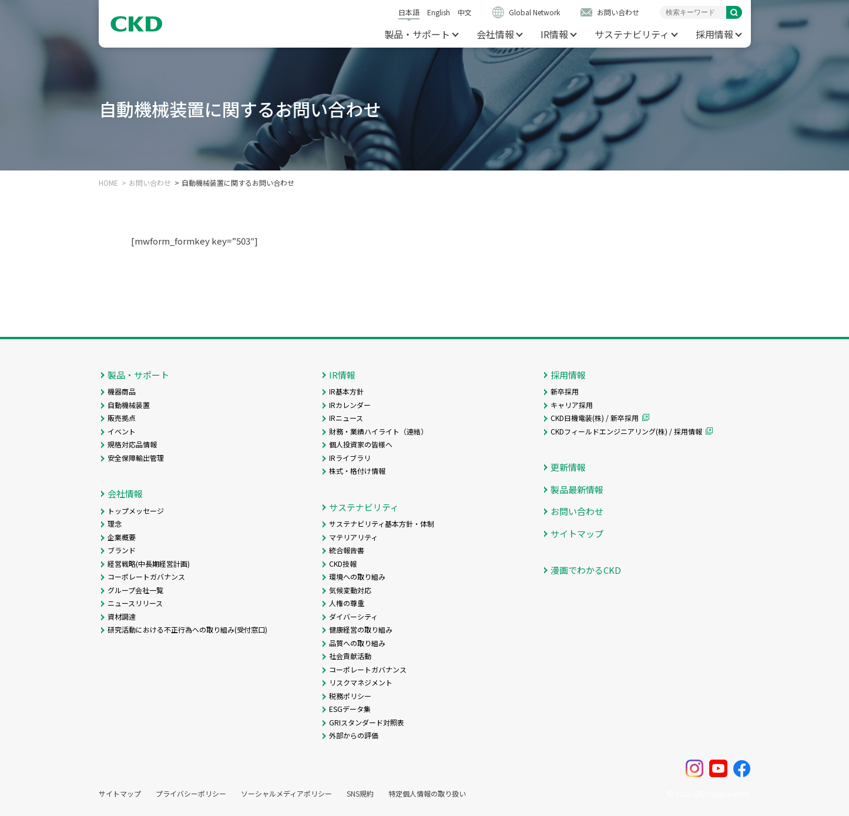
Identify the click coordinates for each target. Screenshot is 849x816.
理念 (115, 524)
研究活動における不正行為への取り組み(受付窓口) (187, 629)
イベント (122, 431)
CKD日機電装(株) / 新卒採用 (595, 418)
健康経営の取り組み (360, 629)
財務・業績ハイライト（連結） (378, 431)
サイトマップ (577, 533)
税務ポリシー (350, 696)
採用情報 (714, 34)
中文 (465, 12)
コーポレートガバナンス (146, 576)
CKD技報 (343, 563)
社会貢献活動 (350, 656)
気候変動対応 (350, 590)
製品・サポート (417, 34)
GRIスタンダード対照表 (366, 722)
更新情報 (568, 467)
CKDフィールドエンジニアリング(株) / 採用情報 (626, 431)
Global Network (534, 12)
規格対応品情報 (132, 444)
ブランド (122, 550)
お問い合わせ (618, 12)
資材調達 (122, 616)
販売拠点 (122, 418)
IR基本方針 (346, 391)
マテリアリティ (353, 537)
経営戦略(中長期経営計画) (149, 563)
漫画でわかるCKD (586, 570)
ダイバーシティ (353, 616)
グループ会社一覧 (135, 590)
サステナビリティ (632, 34)
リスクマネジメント (360, 682)
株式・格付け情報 (357, 471)
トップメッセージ (136, 511)
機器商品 (122, 391)
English (438, 12)
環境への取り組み (357, 576)
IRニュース (346, 418)
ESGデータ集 (350, 709)
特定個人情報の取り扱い (427, 793)
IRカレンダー (350, 405)
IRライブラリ (350, 458)
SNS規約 (360, 793)
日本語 (409, 12)
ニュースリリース (135, 603)
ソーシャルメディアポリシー (286, 793)
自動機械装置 (129, 405)
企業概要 (122, 537)
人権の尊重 (346, 603)
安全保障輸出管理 (136, 458)
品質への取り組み (357, 643)
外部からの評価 (353, 735)
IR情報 (554, 34)
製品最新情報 (577, 489)
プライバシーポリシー (191, 793)
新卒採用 (565, 391)
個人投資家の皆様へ (360, 444)
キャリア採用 (572, 405)
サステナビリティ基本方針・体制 (381, 524)
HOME (108, 182)
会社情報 (495, 34)
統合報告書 (346, 550)
